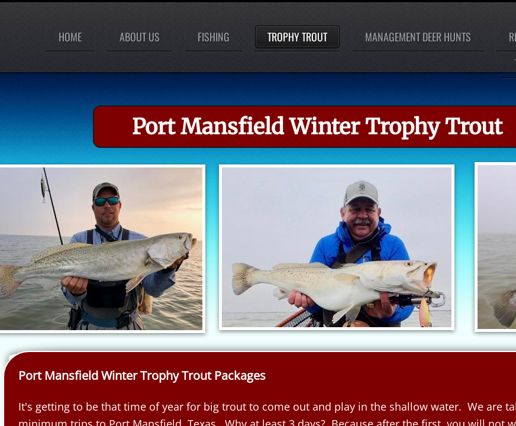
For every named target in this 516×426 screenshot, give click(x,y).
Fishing (214, 36)
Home (70, 36)
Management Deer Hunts (418, 36)
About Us (140, 36)
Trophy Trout (297, 36)
